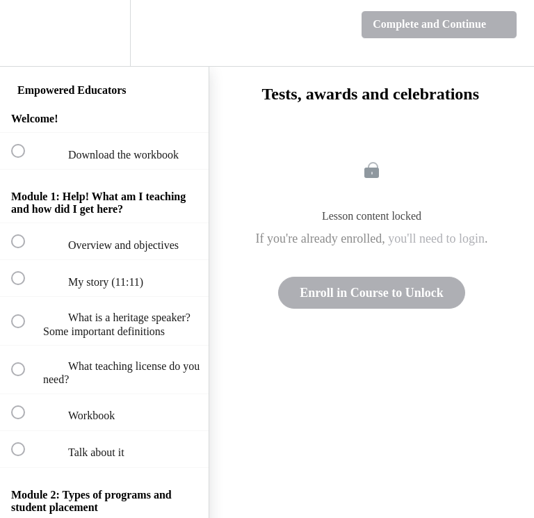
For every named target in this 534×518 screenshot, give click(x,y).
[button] (25, 33)
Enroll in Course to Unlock (372, 293)
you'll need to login (436, 238)
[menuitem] (104, 33)
